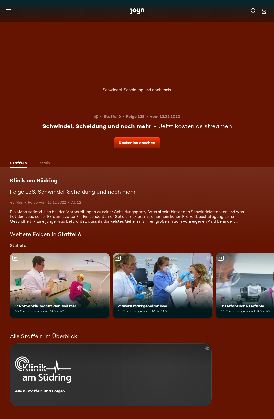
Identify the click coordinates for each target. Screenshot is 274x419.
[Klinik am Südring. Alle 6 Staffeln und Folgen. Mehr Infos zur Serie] (111, 374)
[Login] (263, 11)
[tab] (18, 163)
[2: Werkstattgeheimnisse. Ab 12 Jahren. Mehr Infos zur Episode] (162, 285)
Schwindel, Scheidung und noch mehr (137, 89)
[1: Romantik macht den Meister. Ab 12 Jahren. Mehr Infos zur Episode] (60, 285)
